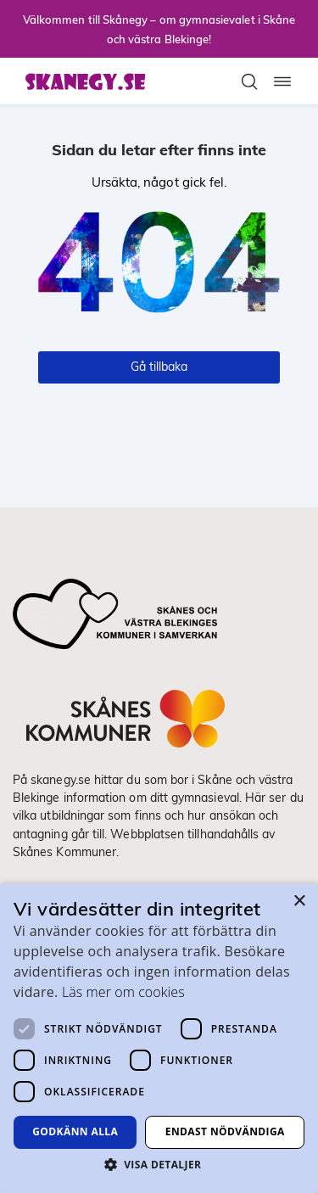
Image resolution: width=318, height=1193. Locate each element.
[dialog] (159, 1038)
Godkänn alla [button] (75, 1131)
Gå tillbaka (159, 366)
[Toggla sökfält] (249, 81)
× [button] (299, 901)
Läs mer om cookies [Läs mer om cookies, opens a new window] (123, 992)
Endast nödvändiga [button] (225, 1131)
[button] (159, 1164)
